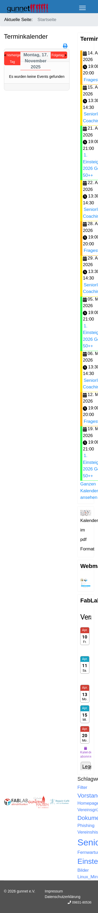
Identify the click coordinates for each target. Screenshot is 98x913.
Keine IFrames (85, 691)
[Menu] (82, 7)
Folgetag (57, 55)
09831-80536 (81, 902)
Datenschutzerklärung (62, 897)
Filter (82, 787)
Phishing (85, 825)
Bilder (83, 870)
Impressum (54, 891)
